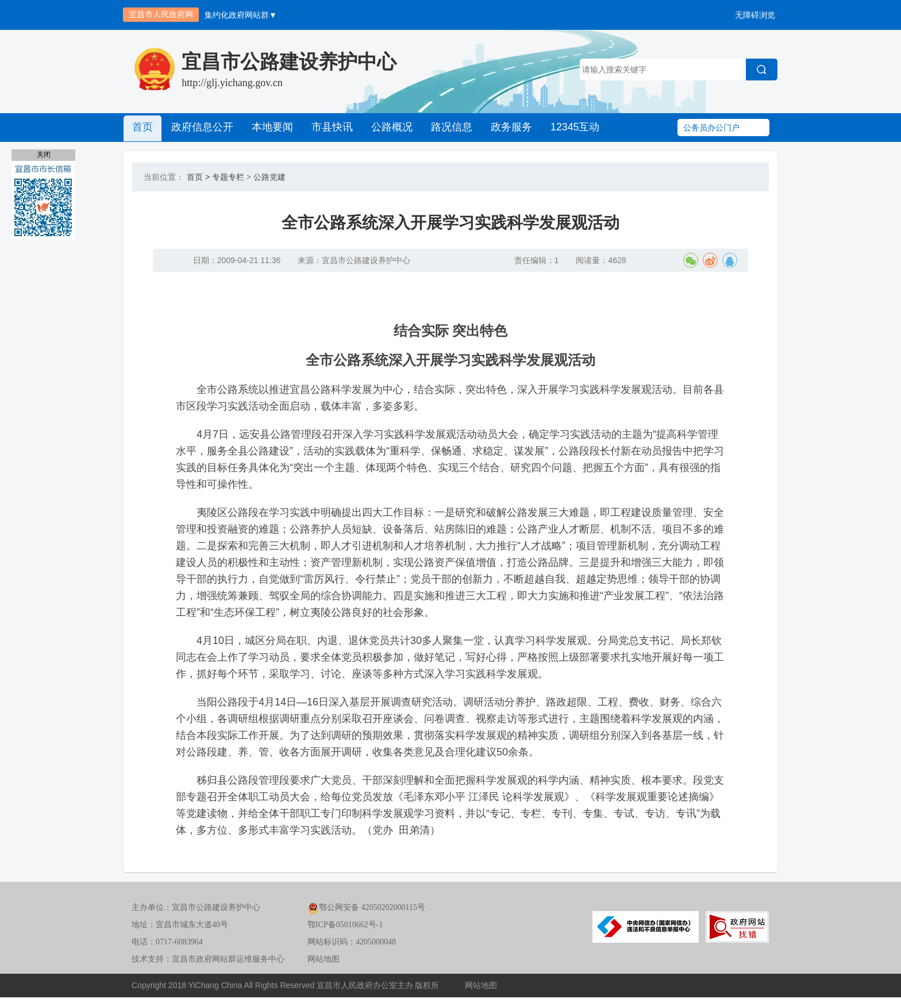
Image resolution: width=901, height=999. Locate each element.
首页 (142, 127)
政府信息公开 (201, 127)
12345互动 (566, 127)
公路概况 (386, 127)
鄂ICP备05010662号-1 (345, 927)
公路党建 (269, 177)
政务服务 (504, 127)
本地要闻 (269, 127)
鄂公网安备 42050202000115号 (366, 909)
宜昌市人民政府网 (161, 14)
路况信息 (445, 127)
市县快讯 (328, 127)
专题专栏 (228, 177)
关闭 (44, 155)
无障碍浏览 (755, 15)
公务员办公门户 (711, 127)
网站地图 (323, 961)
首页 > (198, 177)
